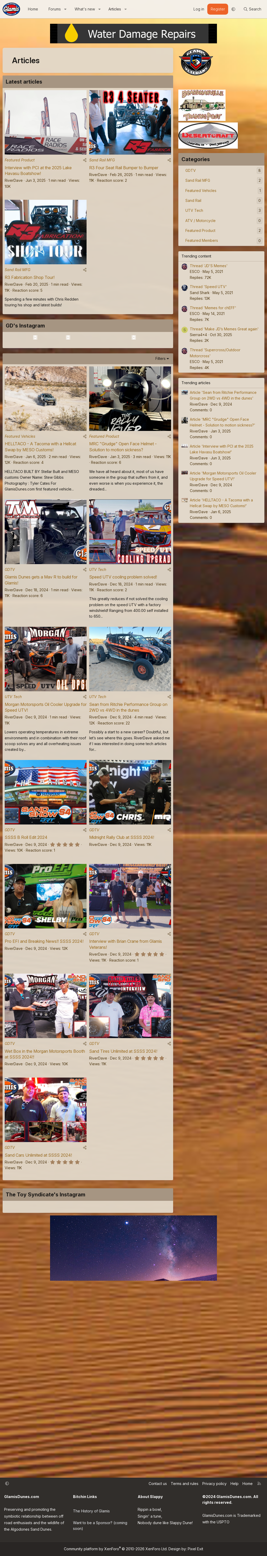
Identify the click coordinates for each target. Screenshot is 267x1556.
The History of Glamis (91, 1510)
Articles (114, 9)
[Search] (252, 9)
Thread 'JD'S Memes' (209, 266)
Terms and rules (184, 1484)
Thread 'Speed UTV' (208, 286)
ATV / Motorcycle (200, 220)
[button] (65, 9)
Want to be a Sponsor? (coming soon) (100, 1524)
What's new (85, 9)
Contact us (158, 1484)
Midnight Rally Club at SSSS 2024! (121, 912)
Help (234, 1484)
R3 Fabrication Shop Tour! (29, 283)
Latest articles (24, 82)
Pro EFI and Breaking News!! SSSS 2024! (44, 1019)
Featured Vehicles (20, 501)
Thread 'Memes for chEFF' (213, 308)
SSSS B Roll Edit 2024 (26, 912)
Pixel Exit (195, 1549)
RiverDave (14, 184)
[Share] (85, 163)
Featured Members (201, 240)
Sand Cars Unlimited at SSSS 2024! (38, 1240)
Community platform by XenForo (115, 1549)
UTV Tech (97, 638)
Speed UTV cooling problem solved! (123, 645)
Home (33, 9)
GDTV (10, 638)
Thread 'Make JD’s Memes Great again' (224, 329)
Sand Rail (193, 200)
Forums (54, 9)
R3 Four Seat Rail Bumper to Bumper (123, 170)
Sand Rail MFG (102, 163)
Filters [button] (160, 420)
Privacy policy (214, 1484)
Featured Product (20, 163)
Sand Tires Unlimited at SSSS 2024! (123, 1133)
